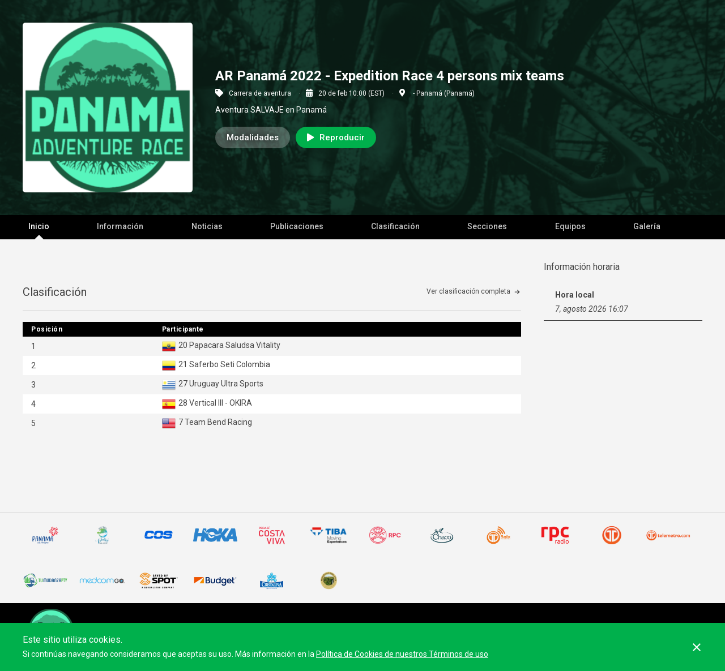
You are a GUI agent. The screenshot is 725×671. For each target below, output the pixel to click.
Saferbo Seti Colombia (229, 364)
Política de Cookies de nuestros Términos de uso (402, 654)
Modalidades (253, 137)
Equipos (570, 226)
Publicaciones (296, 226)
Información (120, 226)
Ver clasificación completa (468, 291)
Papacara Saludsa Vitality (234, 345)
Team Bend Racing (218, 422)
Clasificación (395, 226)
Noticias (207, 226)
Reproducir (336, 137)
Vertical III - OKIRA (220, 402)
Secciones (487, 226)
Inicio (38, 226)
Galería (646, 226)
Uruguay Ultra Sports (226, 383)
